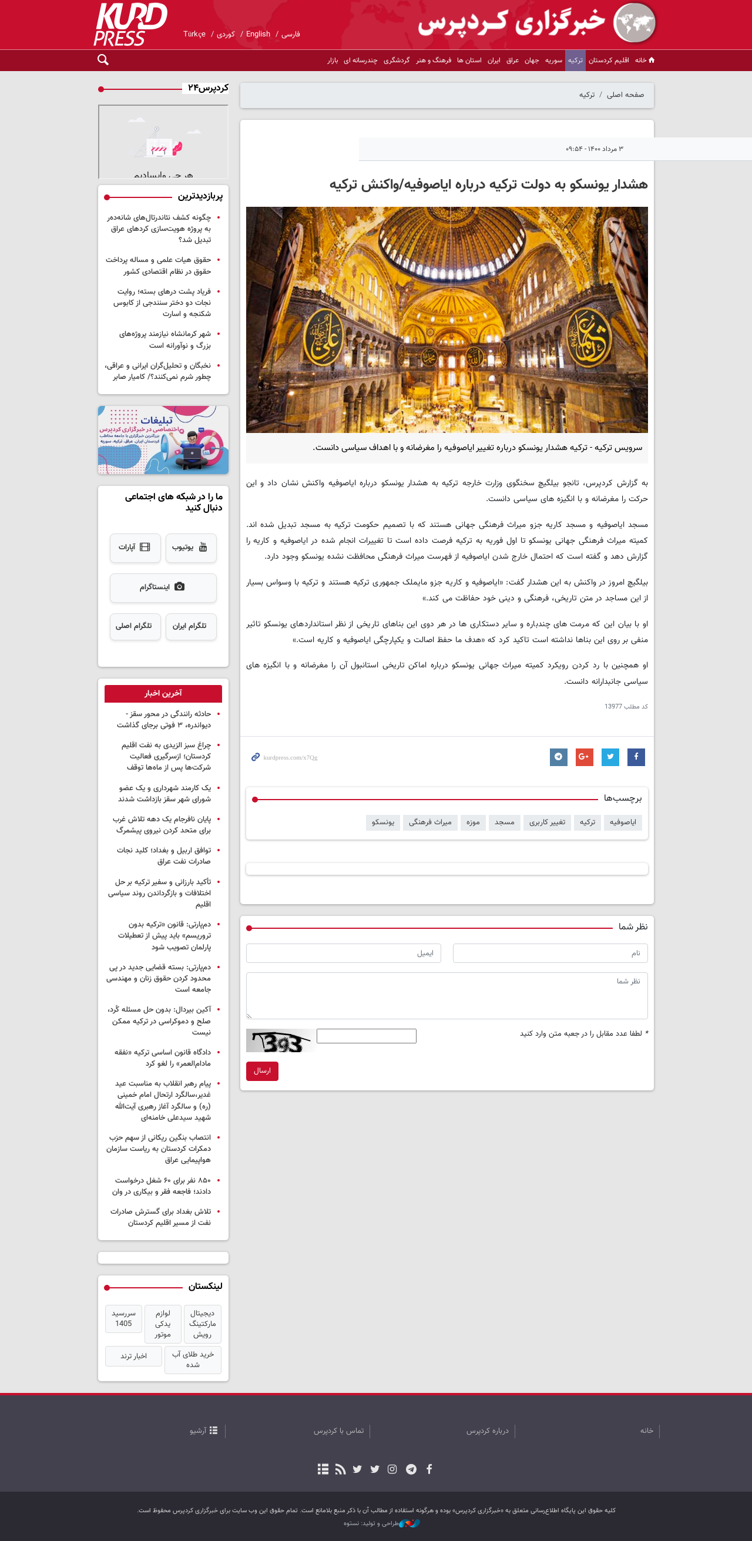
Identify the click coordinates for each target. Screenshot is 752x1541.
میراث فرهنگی (430, 822)
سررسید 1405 (124, 1319)
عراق (512, 60)
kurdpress (520, 23)
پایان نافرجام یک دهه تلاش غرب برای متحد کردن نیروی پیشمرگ (162, 825)
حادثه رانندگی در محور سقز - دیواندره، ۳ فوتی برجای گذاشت (164, 720)
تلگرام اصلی (134, 626)
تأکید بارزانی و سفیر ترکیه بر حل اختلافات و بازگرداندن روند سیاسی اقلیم (159, 894)
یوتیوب (191, 548)
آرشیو (198, 1431)
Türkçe (194, 35)
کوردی (226, 35)
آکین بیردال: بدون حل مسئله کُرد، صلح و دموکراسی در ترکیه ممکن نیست (159, 1021)
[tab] (163, 693)
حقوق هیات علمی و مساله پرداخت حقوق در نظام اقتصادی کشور (158, 265)
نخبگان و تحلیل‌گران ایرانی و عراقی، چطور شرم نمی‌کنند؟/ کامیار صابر (158, 371)
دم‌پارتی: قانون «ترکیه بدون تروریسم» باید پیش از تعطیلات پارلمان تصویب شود (164, 936)
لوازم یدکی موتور (163, 1324)
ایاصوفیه (623, 822)
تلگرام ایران (189, 626)
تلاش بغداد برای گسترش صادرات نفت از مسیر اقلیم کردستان (160, 1217)
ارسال (262, 1071)
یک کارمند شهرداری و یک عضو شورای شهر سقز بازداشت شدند (164, 794)
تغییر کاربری (547, 822)
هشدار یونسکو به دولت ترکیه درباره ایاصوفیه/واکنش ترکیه (489, 185)
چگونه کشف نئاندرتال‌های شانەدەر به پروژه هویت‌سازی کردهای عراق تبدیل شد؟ (159, 229)
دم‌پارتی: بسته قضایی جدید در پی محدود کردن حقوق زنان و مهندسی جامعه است (158, 979)
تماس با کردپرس (339, 1431)
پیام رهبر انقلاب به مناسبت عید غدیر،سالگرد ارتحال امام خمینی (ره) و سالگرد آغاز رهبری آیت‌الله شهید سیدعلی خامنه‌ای (163, 1101)
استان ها (469, 60)
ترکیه (575, 60)
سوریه (553, 60)
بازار (332, 60)
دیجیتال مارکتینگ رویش (202, 1324)
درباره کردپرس (487, 1431)
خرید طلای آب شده (193, 1360)
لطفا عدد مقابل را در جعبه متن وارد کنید (584, 1034)
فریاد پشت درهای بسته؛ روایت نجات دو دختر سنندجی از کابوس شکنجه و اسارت (162, 303)
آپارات (135, 548)
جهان (532, 60)
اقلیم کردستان (609, 60)
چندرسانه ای (361, 60)
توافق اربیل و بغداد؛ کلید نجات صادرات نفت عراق (164, 856)
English (258, 35)
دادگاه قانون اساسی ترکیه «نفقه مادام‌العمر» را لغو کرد (163, 1058)
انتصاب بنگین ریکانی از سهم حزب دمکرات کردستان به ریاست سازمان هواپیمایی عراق (158, 1149)
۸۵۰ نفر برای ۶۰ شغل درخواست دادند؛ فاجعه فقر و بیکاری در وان (161, 1186)
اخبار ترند (133, 1356)
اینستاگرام (163, 588)
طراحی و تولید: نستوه (382, 1524)
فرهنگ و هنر (433, 60)
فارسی (290, 35)
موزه (473, 822)
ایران (494, 60)
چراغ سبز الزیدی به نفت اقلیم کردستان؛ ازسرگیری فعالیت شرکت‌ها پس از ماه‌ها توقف (166, 757)
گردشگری (397, 60)
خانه (646, 60)
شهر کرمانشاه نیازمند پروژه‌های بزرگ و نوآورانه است (165, 339)
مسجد (505, 822)
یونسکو (383, 822)
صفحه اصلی (625, 95)
